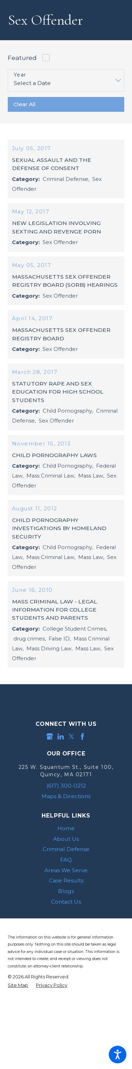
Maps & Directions (66, 821)
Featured (22, 57)
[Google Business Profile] (49, 761)
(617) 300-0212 (66, 810)
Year (20, 75)
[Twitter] (71, 761)
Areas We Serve (66, 895)
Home (66, 853)
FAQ (66, 884)
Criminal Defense (66, 874)
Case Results (66, 905)
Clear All (24, 104)
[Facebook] (82, 761)
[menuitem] (66, 853)
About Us (66, 863)
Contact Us (66, 926)
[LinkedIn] (60, 761)
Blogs (66, 915)
